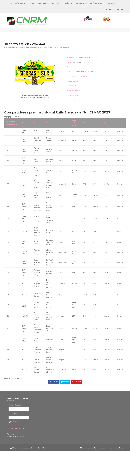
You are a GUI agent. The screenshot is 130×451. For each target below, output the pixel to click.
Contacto (111, 3)
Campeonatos (43, 3)
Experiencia (108, 123)
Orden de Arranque (73, 95)
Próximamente (20, 3)
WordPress (119, 448)
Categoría (25, 123)
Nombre (37, 123)
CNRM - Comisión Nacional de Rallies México (31, 448)
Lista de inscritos (72, 81)
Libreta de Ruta (72, 72)
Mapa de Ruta (71, 67)
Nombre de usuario (15, 405)
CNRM (32, 3)
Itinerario (69, 62)
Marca (61, 123)
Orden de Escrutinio (73, 90)
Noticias (55, 3)
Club (84, 123)
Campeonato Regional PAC (38, 48)
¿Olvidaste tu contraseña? (16, 436)
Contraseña (13, 414)
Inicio (9, 3)
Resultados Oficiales (73, 100)
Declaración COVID (73, 86)
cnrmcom (66, 48)
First (48, 123)
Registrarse (11, 434)
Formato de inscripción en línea (77, 76)
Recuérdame (14, 422)
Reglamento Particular (74, 57)
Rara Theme (103, 448)
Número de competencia (12, 123)
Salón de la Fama (96, 3)
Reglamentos (81, 3)
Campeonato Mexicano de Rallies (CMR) (17, 48)
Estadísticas (68, 3)
